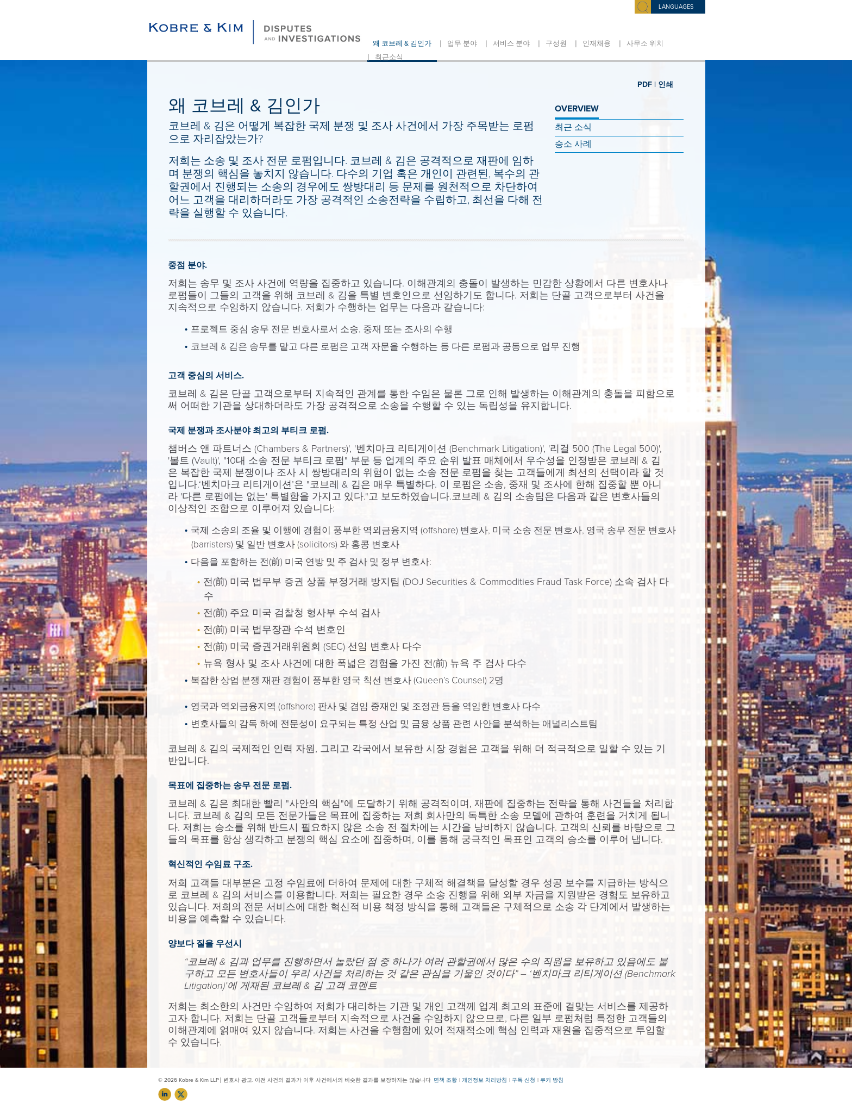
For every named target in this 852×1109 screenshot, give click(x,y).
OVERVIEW (577, 108)
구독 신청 (523, 1080)
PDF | (646, 84)
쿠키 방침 (551, 1080)
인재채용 (596, 43)
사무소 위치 (645, 43)
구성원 (556, 43)
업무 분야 (462, 43)
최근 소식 (573, 127)
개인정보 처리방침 (484, 1080)
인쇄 (665, 84)
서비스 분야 (511, 43)
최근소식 (389, 57)
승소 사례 (573, 144)
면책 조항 (445, 1080)
